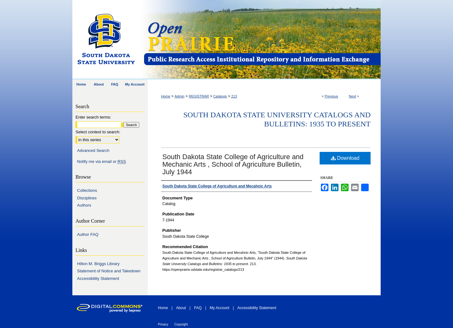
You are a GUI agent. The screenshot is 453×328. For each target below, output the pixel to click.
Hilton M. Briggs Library (98, 263)
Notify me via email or (101, 161)
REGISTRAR (199, 96)
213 (234, 96)
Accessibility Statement (98, 278)
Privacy (163, 324)
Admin (179, 96)
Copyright (181, 324)
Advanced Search (93, 150)
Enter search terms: (93, 117)
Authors (84, 205)
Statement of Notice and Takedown (108, 271)
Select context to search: (98, 132)
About (181, 308)
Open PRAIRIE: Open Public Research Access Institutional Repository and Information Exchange (262, 40)
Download (345, 158)
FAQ (198, 308)
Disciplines (87, 198)
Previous (331, 96)
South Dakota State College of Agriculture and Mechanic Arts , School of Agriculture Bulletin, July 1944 (233, 164)
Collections (87, 190)
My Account (219, 308)
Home (165, 96)
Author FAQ (87, 234)
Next (352, 96)
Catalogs (220, 96)
